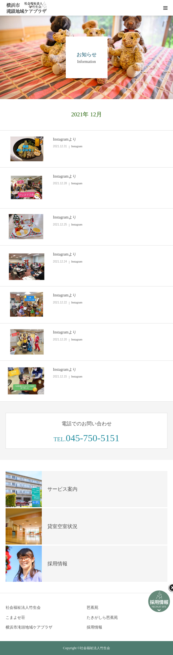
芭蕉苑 (92, 607)
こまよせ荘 (15, 617)
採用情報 (94, 627)
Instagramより (64, 139)
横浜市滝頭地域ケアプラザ (29, 627)
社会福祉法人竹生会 (23, 607)
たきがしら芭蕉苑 (102, 617)
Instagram (76, 146)
